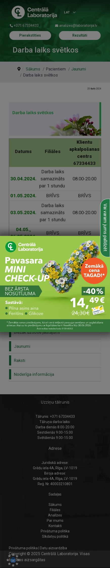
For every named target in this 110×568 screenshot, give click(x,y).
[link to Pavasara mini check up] (55, 284)
